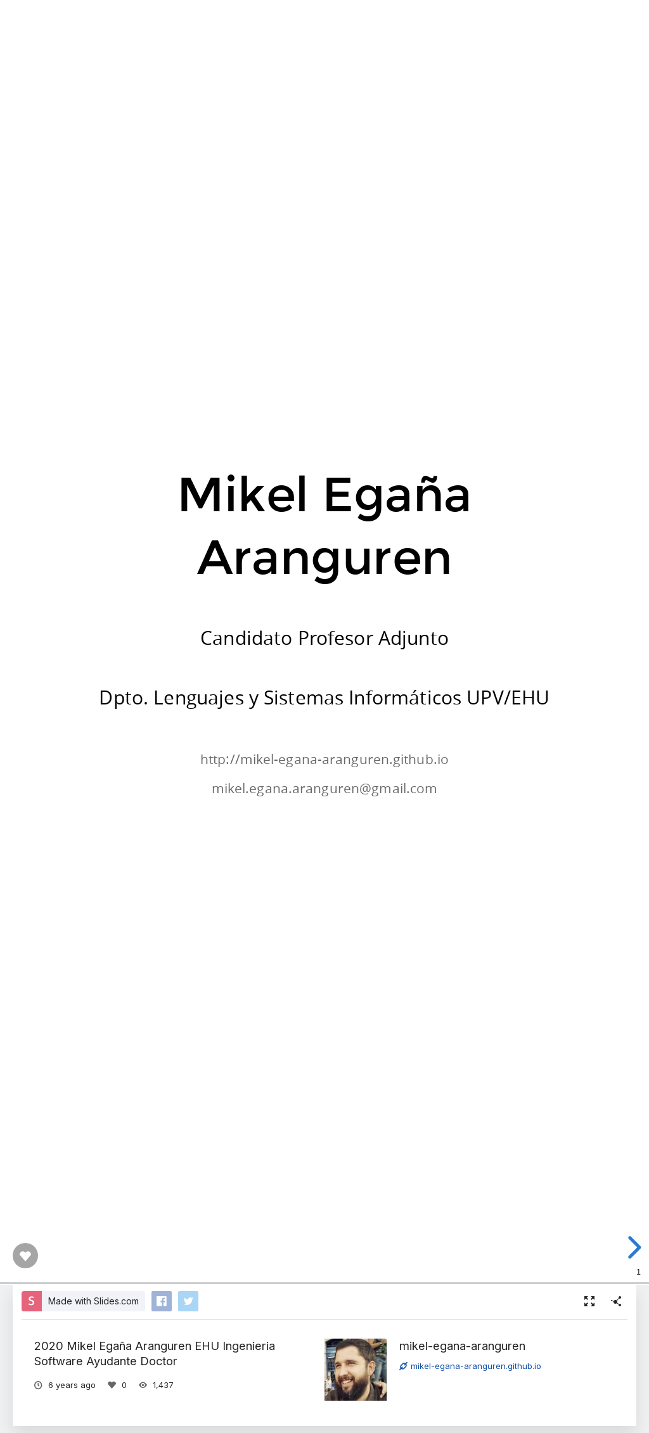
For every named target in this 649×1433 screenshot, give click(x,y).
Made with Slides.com (93, 1301)
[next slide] (632, 1247)
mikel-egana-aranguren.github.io (470, 1366)
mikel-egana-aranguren (462, 1346)
